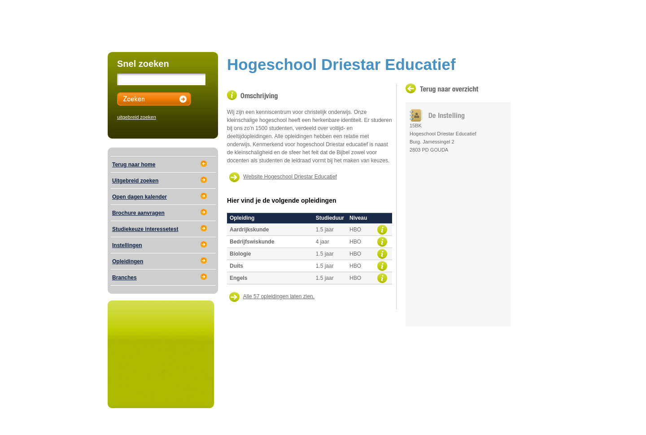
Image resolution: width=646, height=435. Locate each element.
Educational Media (209, 425)
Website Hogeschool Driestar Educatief (290, 177)
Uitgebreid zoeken (135, 181)
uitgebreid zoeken (136, 117)
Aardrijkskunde (249, 229)
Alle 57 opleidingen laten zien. (278, 296)
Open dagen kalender (139, 197)
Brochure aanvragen (138, 213)
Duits (236, 266)
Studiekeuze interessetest (145, 229)
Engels (238, 278)
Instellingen (127, 245)
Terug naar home (133, 164)
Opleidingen (127, 261)
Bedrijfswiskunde (252, 242)
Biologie (240, 254)
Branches (124, 277)
